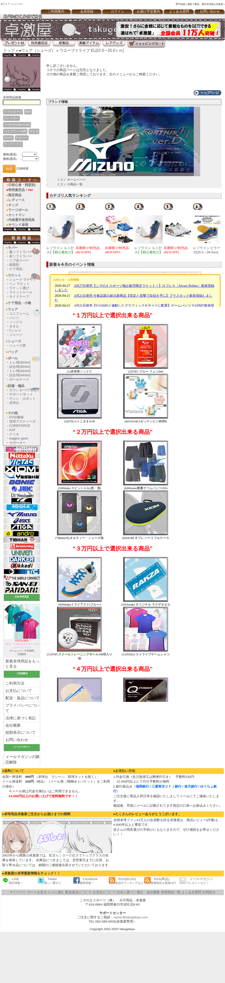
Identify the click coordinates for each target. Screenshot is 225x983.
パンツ (14, 318)
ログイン (117, 11)
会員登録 (86, 11)
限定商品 (15, 195)
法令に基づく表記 (130, 892)
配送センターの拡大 (64, 855)
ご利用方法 (14, 683)
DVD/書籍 (16, 417)
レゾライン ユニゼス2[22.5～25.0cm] (60, 252)
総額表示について (20, 732)
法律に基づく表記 (20, 718)
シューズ (14, 341)
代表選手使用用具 (21, 220)
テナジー (22, 138)
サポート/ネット (21, 394)
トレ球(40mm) (20, 362)
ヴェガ (34, 131)
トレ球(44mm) (20, 371)
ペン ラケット (19, 284)
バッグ (13, 352)
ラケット (14, 275)
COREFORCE (19, 426)
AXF (12, 430)
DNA (28, 111)
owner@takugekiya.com (131, 917)
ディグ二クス (13, 144)
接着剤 (14, 265)
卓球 (122, 900)
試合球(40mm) (20, 367)
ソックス (15, 322)
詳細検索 (22, 168)
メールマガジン (196, 880)
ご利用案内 (56, 11)
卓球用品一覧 (171, 892)
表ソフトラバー (20, 256)
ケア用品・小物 (19, 303)
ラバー (13, 248)
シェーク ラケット (23, 279)
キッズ (13, 205)
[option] (61, 228)
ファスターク (13, 111)
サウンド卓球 (18, 225)
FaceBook (85, 880)
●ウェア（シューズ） (37, 50)
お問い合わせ (16, 740)
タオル (14, 326)
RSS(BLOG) (126, 880)
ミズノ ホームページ (71, 179)
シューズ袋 (17, 345)
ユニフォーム (19, 313)
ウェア (13, 309)
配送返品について (78, 892)
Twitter (49, 880)
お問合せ (209, 892)
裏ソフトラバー (20, 252)
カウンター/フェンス (24, 390)
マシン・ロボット (22, 398)
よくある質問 (179, 11)
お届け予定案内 (148, 11)
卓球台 (14, 403)
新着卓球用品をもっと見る (22, 664)
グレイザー (11, 118)
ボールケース (19, 379)
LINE (12, 880)
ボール (13, 358)
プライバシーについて (22, 708)
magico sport (18, 438)
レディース (16, 200)
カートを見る (37, 892)
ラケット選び (19, 288)
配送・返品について (22, 698)
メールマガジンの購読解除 (22, 759)
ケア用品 (15, 269)
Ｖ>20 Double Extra (17, 124)
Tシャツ (15, 330)
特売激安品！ (20, 190)
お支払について (18, 691)
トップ (9, 50)
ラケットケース (20, 292)
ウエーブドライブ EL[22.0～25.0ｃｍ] (92, 50)
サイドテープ (19, 296)
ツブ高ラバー (19, 260)
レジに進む (56, 892)
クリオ (14, 434)
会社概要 (13, 725)
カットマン (16, 215)
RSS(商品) (160, 880)
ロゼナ (8, 138)
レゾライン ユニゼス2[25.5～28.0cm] (148, 252)
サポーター (17, 443)
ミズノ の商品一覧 (70, 184)
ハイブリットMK (15, 131)
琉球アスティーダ (22, 421)
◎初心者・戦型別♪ (22, 185)
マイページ (17, 892)
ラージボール (18, 210)
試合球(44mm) (20, 375)
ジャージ (15, 335)
